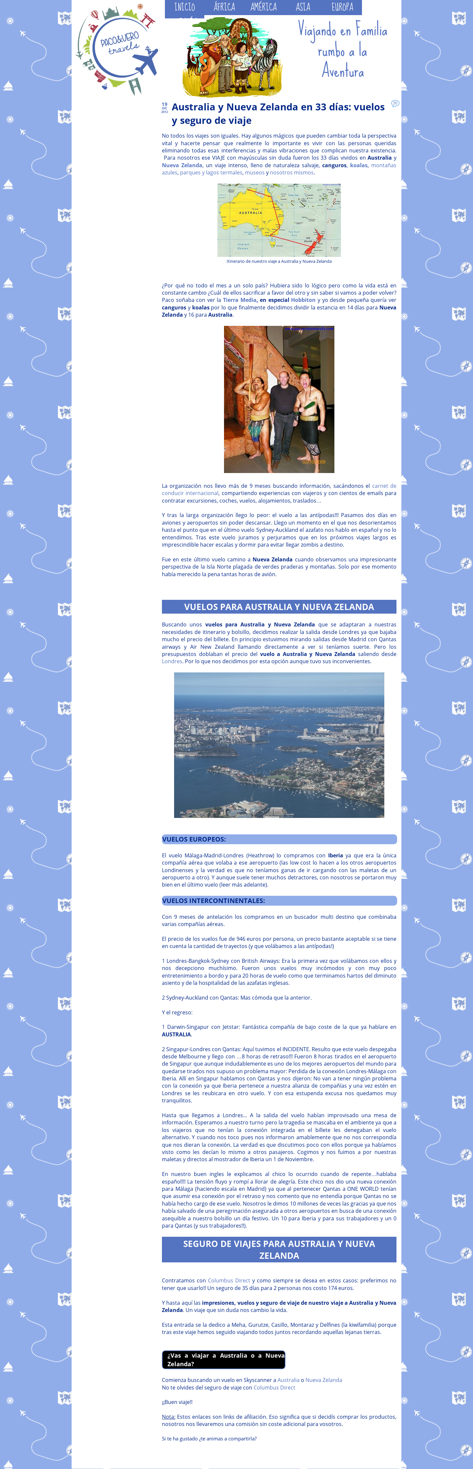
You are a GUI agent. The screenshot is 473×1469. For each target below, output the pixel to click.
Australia (289, 1380)
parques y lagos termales (211, 172)
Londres (172, 661)
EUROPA (342, 7)
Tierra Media (240, 300)
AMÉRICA (263, 7)
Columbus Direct (229, 1280)
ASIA (303, 7)
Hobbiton (303, 300)
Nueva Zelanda (182, 165)
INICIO (184, 7)
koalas (359, 165)
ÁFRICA (224, 7)
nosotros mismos (292, 172)
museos (255, 172)
